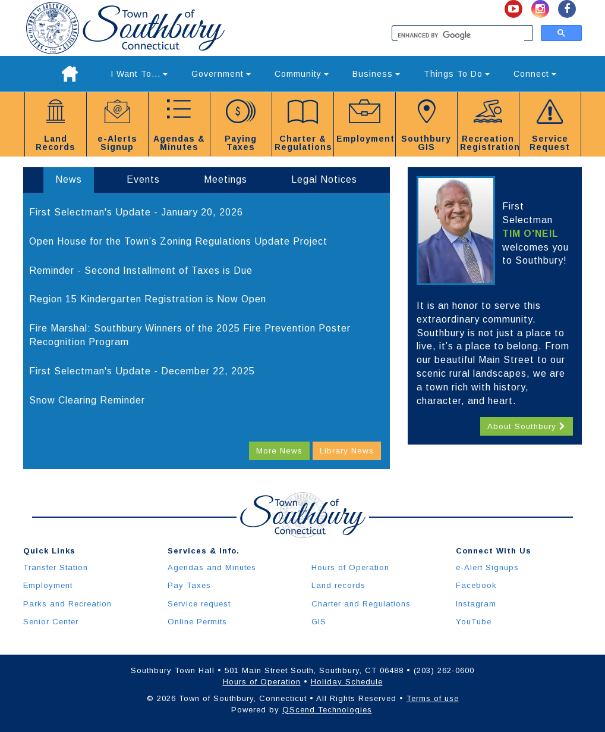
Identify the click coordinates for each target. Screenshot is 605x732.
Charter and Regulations (361, 603)
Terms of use (433, 698)
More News (279, 450)
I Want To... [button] (139, 74)
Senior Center (50, 621)
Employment (48, 585)
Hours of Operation (350, 567)
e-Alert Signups (487, 567)
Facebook (476, 585)
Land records (338, 585)
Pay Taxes (189, 585)
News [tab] (68, 179)
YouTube (473, 621)
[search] (461, 36)
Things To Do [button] (457, 74)
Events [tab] (143, 179)
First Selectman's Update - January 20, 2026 (136, 212)
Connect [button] (534, 74)
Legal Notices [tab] (324, 179)
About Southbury (526, 426)
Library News (347, 450)
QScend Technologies (327, 709)
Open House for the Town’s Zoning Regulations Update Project (178, 241)
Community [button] (302, 74)
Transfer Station (55, 567)
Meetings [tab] (225, 179)
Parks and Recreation (67, 603)
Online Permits (197, 621)
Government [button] (221, 74)
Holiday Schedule (347, 681)
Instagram (476, 603)
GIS (318, 621)
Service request (199, 603)
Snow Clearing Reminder (87, 400)
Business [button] (376, 74)
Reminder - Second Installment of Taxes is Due (141, 270)
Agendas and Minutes (212, 567)
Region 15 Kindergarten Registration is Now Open (147, 299)
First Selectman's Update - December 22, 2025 (142, 371)
